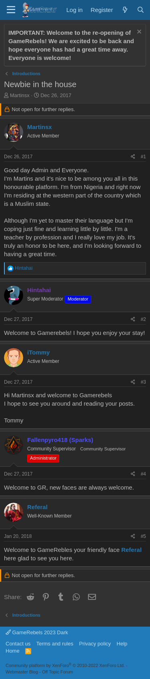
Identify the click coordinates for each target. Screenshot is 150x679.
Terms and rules (54, 644)
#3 (143, 382)
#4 (143, 474)
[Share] (133, 156)
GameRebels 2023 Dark (37, 632)
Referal (37, 507)
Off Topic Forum (57, 671)
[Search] (140, 9)
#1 (143, 156)
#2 (143, 319)
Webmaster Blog (22, 671)
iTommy (38, 352)
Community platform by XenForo (65, 665)
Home (13, 651)
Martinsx (20, 95)
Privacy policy (95, 644)
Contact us (18, 644)
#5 (143, 536)
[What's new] (124, 9)
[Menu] (11, 10)
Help (122, 644)
